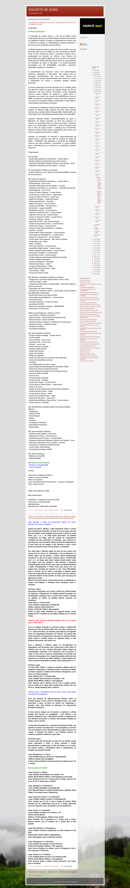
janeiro (97, 76)
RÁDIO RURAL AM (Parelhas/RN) (88, 319)
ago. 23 (98, 163)
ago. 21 (98, 156)
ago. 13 (98, 128)
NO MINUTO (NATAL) (85, 350)
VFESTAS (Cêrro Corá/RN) (86, 361)
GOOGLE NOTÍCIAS (85, 280)
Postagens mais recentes (37, 872)
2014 (95, 248)
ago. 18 (98, 146)
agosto (97, 91)
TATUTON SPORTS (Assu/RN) (87, 346)
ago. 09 (98, 118)
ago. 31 (98, 220)
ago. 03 (98, 100)
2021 (95, 263)
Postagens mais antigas (68, 872)
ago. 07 (98, 111)
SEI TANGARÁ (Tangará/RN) (87, 287)
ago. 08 (98, 114)
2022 (95, 265)
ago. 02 (98, 97)
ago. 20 (98, 153)
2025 (95, 271)
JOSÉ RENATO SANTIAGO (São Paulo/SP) (91, 312)
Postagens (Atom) (36, 875)
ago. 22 (98, 160)
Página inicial (52, 872)
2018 (95, 256)
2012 (95, 243)
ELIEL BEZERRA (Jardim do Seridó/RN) (90, 348)
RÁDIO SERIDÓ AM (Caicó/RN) (88, 321)
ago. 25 (98, 170)
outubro (97, 228)
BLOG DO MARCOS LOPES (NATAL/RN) (90, 306)
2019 (95, 258)
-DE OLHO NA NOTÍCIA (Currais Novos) (90, 304)
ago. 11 (98, 121)
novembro (97, 231)
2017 (95, 254)
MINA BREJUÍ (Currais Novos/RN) (88, 355)
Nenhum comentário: (54, 510)
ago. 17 (98, 142)
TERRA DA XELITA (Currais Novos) (89, 342)
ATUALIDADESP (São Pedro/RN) (88, 302)
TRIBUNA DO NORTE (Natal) (87, 354)
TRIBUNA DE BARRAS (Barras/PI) (88, 292)
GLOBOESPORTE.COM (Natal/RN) (89, 297)
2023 (95, 267)
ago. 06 (98, 107)
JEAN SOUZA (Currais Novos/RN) (88, 331)
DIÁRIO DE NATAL (84, 352)
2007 (95, 70)
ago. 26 (98, 174)
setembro (97, 224)
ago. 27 (98, 206)
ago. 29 (98, 213)
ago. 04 (98, 104)
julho (96, 89)
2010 (95, 239)
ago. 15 (98, 135)
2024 (95, 269)
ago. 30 (98, 217)
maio (96, 85)
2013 (95, 245)
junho (96, 87)
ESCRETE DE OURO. (44, 9)
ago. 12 (98, 125)
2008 (95, 72)
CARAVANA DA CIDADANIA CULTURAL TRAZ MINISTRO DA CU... (99, 197)
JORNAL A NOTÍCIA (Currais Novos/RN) (90, 336)
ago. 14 (98, 132)
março (97, 80)
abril (96, 82)
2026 (95, 274)
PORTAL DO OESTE (85, 282)
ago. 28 (98, 210)
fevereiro (97, 78)
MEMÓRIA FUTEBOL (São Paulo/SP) (89, 314)
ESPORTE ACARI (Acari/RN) (87, 308)
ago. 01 (98, 93)
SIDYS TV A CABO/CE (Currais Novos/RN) (90, 323)
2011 (95, 241)
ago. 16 (98, 139)
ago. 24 (98, 167)
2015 (95, 250)
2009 (95, 74)
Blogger (75, 881)
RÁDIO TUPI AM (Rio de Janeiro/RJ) (89, 310)
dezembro (97, 235)
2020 (95, 261)
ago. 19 (98, 149)
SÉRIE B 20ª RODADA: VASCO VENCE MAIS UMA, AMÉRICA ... (99, 183)
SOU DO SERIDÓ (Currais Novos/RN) (89, 344)
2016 (95, 252)
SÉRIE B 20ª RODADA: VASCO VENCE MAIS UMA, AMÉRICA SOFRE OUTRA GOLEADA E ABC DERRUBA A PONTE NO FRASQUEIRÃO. (52, 517)
